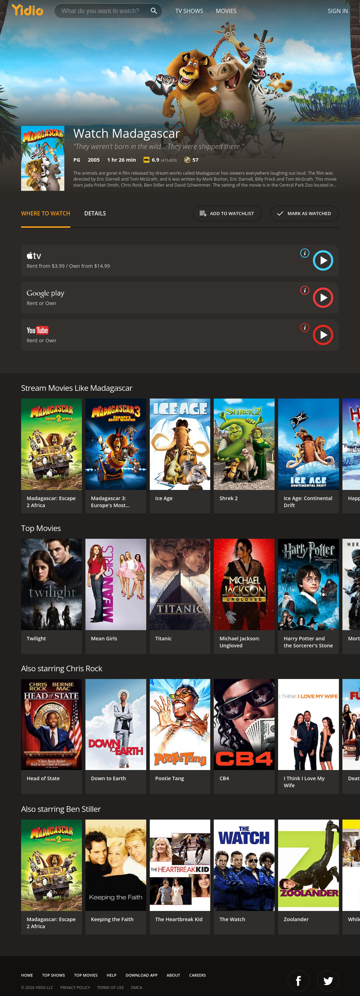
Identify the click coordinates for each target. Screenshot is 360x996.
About (173, 975)
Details (95, 213)
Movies (226, 11)
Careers (197, 975)
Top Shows (53, 975)
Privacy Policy (75, 987)
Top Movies (86, 975)
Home (27, 975)
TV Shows (189, 11)
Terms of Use (110, 987)
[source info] (303, 253)
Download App (142, 975)
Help (112, 975)
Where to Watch (45, 213)
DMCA (136, 987)
